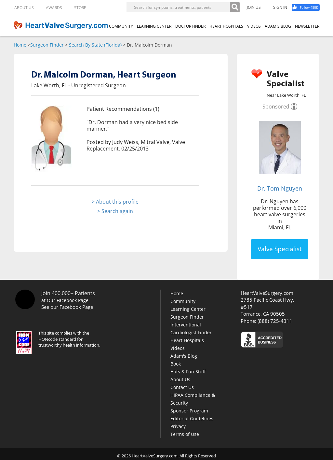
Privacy (178, 426)
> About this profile (115, 201)
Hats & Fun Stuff (188, 371)
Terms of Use (184, 434)
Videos (177, 348)
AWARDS (54, 8)
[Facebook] (308, 7)
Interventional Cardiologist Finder (191, 329)
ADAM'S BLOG (278, 26)
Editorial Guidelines (191, 418)
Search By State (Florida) (95, 45)
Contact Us (182, 387)
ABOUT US (24, 8)
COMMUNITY (121, 26)
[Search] (235, 7)
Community (182, 301)
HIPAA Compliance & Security (192, 399)
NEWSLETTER (307, 26)
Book (175, 364)
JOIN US (254, 7)
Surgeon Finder (47, 45)
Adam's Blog (183, 356)
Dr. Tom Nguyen (279, 188)
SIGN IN (280, 7)
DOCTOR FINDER (190, 26)
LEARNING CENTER (154, 26)
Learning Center (188, 309)
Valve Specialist (280, 249)
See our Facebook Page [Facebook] (67, 307)
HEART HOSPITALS (226, 26)
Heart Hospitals (187, 340)
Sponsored (275, 106)
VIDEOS (254, 26)
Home (20, 45)
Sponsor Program (189, 411)
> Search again (115, 211)
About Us (180, 379)
